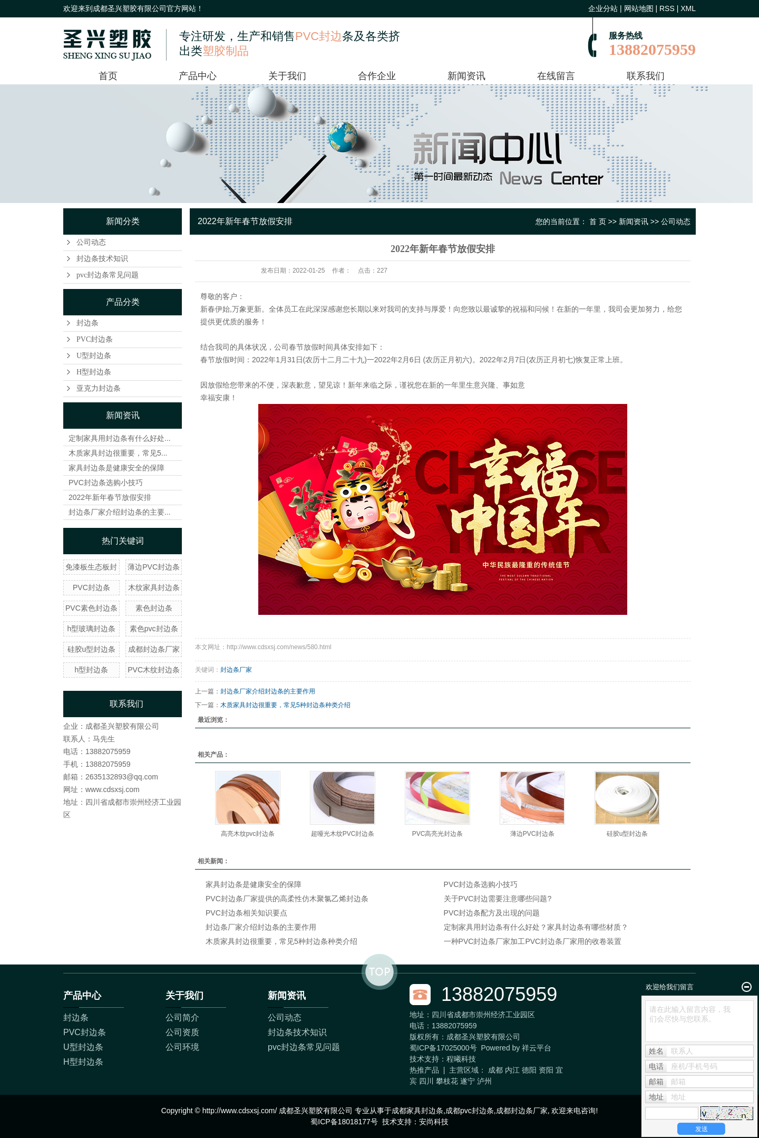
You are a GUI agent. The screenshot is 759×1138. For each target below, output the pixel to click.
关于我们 (287, 76)
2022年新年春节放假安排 (110, 497)
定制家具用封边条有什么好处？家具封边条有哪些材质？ (536, 927)
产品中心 (198, 76)
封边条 (87, 323)
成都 (495, 1070)
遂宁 (467, 1081)
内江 (512, 1070)
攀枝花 (447, 1081)
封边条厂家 (236, 669)
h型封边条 (92, 670)
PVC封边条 (94, 339)
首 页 (597, 221)
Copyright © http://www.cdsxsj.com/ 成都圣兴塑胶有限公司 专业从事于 (276, 1110)
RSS (667, 8)
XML (688, 8)
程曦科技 (461, 1059)
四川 (426, 1081)
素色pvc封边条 (154, 628)
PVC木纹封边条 (154, 670)
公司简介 (182, 1017)
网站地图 (639, 8)
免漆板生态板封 (91, 567)
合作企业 (377, 76)
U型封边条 (93, 356)
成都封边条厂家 (154, 649)
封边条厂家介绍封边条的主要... (120, 512)
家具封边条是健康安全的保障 (116, 468)
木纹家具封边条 (154, 587)
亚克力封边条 (98, 388)
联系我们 (646, 76)
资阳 (546, 1070)
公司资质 (182, 1032)
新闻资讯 (466, 76)
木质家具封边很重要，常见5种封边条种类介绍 (285, 705)
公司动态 (91, 242)
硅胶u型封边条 (91, 649)
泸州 (484, 1081)
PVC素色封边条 (91, 608)
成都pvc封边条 (469, 1110)
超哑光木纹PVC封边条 (343, 833)
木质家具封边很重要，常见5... (118, 453)
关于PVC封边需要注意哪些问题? (498, 898)
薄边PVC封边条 (154, 567)
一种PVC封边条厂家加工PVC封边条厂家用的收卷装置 (533, 941)
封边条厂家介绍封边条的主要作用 (267, 691)
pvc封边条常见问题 (107, 275)
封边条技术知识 (102, 259)
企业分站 (603, 8)
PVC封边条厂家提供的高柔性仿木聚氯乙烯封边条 (287, 898)
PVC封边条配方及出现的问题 (492, 913)
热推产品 (424, 1070)
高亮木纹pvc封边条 (248, 833)
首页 (108, 76)
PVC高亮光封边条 (437, 833)
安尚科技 (434, 1121)
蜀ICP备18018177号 (344, 1121)
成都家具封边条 (417, 1110)
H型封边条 (93, 372)
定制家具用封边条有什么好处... (120, 438)
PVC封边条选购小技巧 (106, 482)
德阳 (529, 1070)
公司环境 (182, 1047)
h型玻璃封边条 (91, 628)
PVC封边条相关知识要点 (246, 913)
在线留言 (556, 76)
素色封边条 (153, 608)
